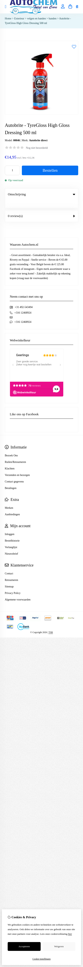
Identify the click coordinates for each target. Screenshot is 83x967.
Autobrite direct (38, 140)
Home (8, 18)
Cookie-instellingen (41, 959)
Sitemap (9, 578)
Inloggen (9, 526)
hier (70, 933)
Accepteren (24, 946)
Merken (9, 500)
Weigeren (59, 946)
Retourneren (11, 572)
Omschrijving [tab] (41, 194)
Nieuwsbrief (11, 545)
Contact (9, 565)
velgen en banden (36, 18)
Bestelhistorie (12, 532)
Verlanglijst (11, 539)
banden (52, 18)
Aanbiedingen (12, 506)
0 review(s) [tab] (41, 208)
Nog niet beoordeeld (37, 147)
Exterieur (19, 18)
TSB (50, 624)
